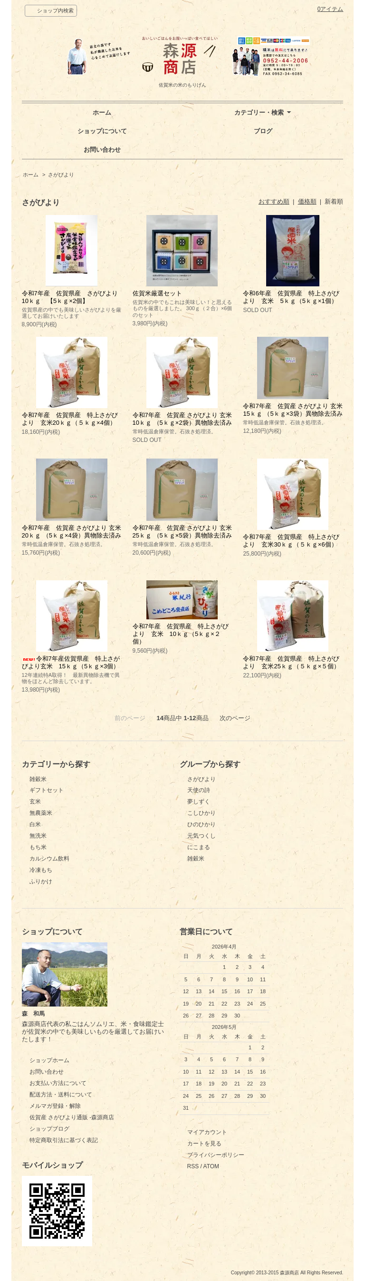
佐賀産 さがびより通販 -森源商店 (72, 1117)
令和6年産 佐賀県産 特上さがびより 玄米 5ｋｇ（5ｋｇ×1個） (291, 297)
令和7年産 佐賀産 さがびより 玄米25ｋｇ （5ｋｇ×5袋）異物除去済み (182, 531)
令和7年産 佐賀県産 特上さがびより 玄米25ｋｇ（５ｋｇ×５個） (291, 662)
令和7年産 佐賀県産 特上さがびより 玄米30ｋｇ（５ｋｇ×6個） (291, 540)
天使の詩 (198, 790)
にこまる (198, 847)
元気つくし (201, 835)
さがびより (61, 174)
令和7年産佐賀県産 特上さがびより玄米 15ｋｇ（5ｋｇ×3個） (71, 662)
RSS (193, 1166)
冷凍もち (40, 870)
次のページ (235, 718)
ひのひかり (201, 824)
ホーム (102, 112)
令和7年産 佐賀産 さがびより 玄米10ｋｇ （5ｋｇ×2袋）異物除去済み (182, 418)
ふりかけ (40, 881)
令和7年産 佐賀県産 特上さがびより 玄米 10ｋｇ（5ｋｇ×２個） (181, 634)
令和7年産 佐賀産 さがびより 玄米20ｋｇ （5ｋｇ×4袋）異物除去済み (71, 531)
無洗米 (38, 835)
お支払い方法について (57, 1083)
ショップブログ (49, 1128)
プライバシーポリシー (215, 1155)
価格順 (307, 201)
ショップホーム (49, 1060)
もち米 (38, 847)
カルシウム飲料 (49, 858)
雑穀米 (38, 779)
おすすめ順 (274, 201)
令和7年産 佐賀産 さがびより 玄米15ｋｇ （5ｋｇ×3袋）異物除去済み (292, 409)
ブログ (263, 131)
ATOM (211, 1166)
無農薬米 (40, 813)
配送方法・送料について (60, 1094)
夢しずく (198, 801)
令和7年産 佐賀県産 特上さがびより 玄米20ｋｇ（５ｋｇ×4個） (70, 418)
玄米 (35, 801)
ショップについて (102, 131)
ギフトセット (46, 790)
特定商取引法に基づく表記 (63, 1140)
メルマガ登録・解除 (55, 1106)
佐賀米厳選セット (157, 293)
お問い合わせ (102, 149)
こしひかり (201, 813)
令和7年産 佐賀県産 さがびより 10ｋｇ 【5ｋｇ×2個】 (73, 297)
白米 (35, 824)
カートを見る (204, 1143)
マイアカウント (207, 1132)
